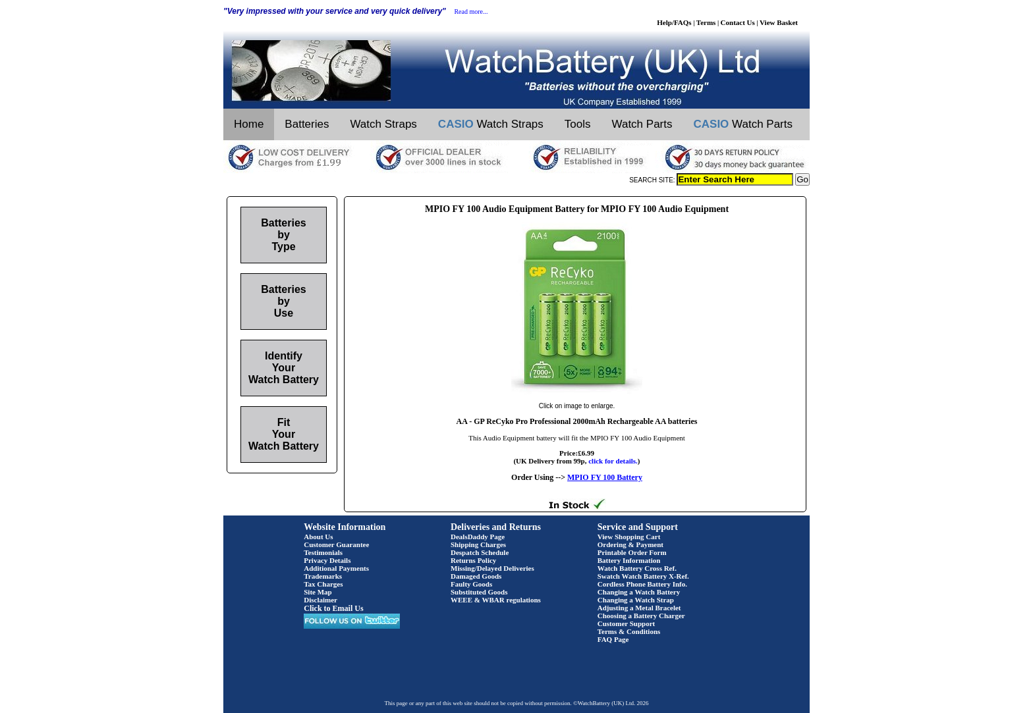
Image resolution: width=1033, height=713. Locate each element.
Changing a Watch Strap (636, 600)
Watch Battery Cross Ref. (637, 568)
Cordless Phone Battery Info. (642, 584)
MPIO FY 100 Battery (604, 477)
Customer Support (627, 623)
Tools (578, 124)
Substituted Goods (479, 592)
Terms (706, 22)
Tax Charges (323, 584)
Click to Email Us (333, 608)
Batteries (307, 124)
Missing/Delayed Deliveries (492, 568)
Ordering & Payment (630, 544)
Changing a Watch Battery (639, 592)
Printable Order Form (632, 552)
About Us (318, 537)
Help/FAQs (674, 22)
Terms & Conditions (629, 631)
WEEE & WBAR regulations (496, 600)
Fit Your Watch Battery (283, 434)
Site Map (317, 592)
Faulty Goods (471, 584)
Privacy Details (327, 560)
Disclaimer (320, 600)
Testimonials (323, 552)
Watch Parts (642, 124)
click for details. (613, 461)
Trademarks (323, 576)
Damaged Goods (476, 576)
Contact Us (738, 22)
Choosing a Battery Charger (641, 616)
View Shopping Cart (629, 537)
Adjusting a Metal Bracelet (639, 608)
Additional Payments (336, 568)
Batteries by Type (283, 234)
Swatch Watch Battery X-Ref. (643, 576)
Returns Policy (473, 560)
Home (249, 124)
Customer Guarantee (336, 544)
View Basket (779, 22)
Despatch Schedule (480, 552)
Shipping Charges (478, 544)
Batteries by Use (283, 301)
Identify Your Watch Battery (283, 367)
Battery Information (629, 560)
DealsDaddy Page (478, 537)
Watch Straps (383, 124)
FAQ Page (613, 639)
